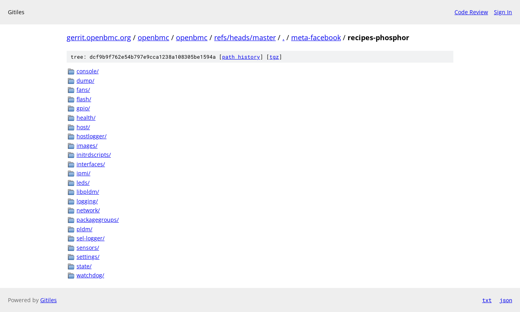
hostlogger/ (92, 136)
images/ (87, 145)
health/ (86, 117)
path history (241, 56)
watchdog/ (90, 275)
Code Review (471, 12)
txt (487, 300)
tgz (274, 56)
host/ (83, 127)
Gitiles (48, 300)
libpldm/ (88, 191)
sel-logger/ (91, 238)
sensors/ (88, 247)
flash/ (84, 99)
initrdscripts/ (94, 154)
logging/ (87, 201)
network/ (88, 210)
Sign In (503, 12)
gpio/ (83, 108)
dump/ (85, 80)
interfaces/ (91, 164)
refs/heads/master (245, 37)
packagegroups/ (98, 219)
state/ (84, 266)
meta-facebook (316, 37)
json (505, 300)
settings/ (88, 256)
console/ (88, 71)
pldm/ (84, 229)
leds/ (83, 182)
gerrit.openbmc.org (99, 37)
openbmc (153, 37)
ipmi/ (83, 173)
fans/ (83, 89)
